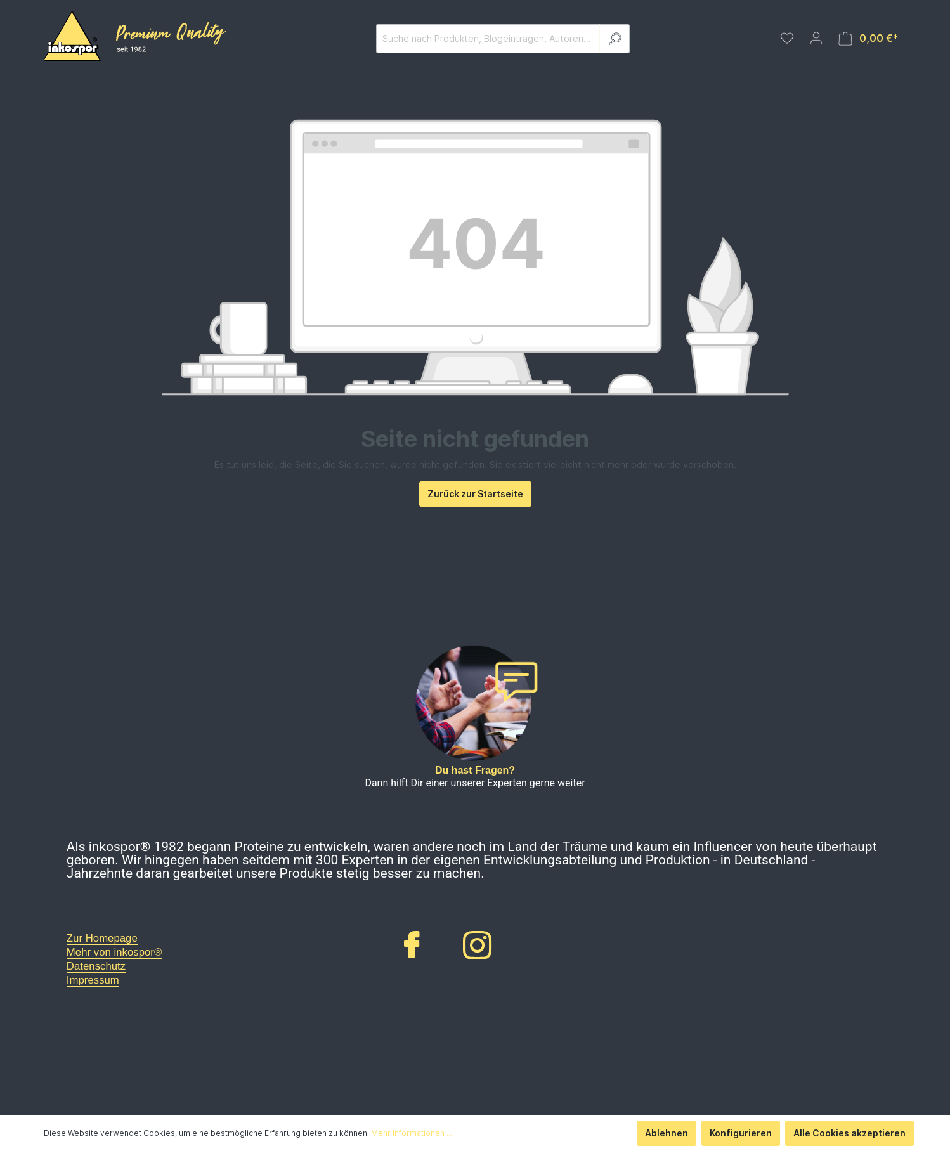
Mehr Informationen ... (411, 1133)
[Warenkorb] (868, 38)
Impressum (93, 980)
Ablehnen (666, 1133)
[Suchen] (614, 38)
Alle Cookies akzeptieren (849, 1133)
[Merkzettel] (787, 38)
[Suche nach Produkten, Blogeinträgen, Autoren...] (488, 38)
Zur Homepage (102, 938)
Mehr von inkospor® (114, 952)
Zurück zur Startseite (475, 493)
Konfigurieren (741, 1133)
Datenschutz (96, 966)
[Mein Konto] (816, 38)
